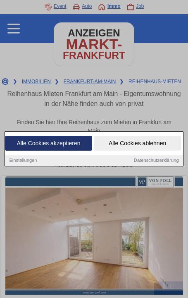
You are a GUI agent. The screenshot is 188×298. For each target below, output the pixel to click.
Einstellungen (23, 160)
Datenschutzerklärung (156, 160)
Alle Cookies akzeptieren (48, 143)
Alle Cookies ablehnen (137, 143)
